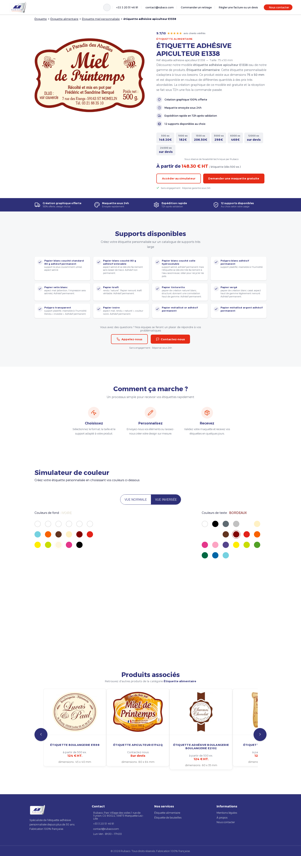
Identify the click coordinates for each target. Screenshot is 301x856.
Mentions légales (227, 812)
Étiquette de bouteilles (167, 817)
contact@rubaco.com (159, 7)
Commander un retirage (196, 7)
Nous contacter (279, 7)
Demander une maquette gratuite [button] (233, 178)
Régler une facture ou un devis (238, 7)
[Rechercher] (107, 7)
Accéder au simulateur (178, 178)
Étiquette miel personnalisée (101, 18)
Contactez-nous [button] (170, 339)
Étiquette (40, 18)
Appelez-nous (129, 339)
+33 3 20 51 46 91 (127, 7)
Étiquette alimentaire (64, 18)
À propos (222, 817)
